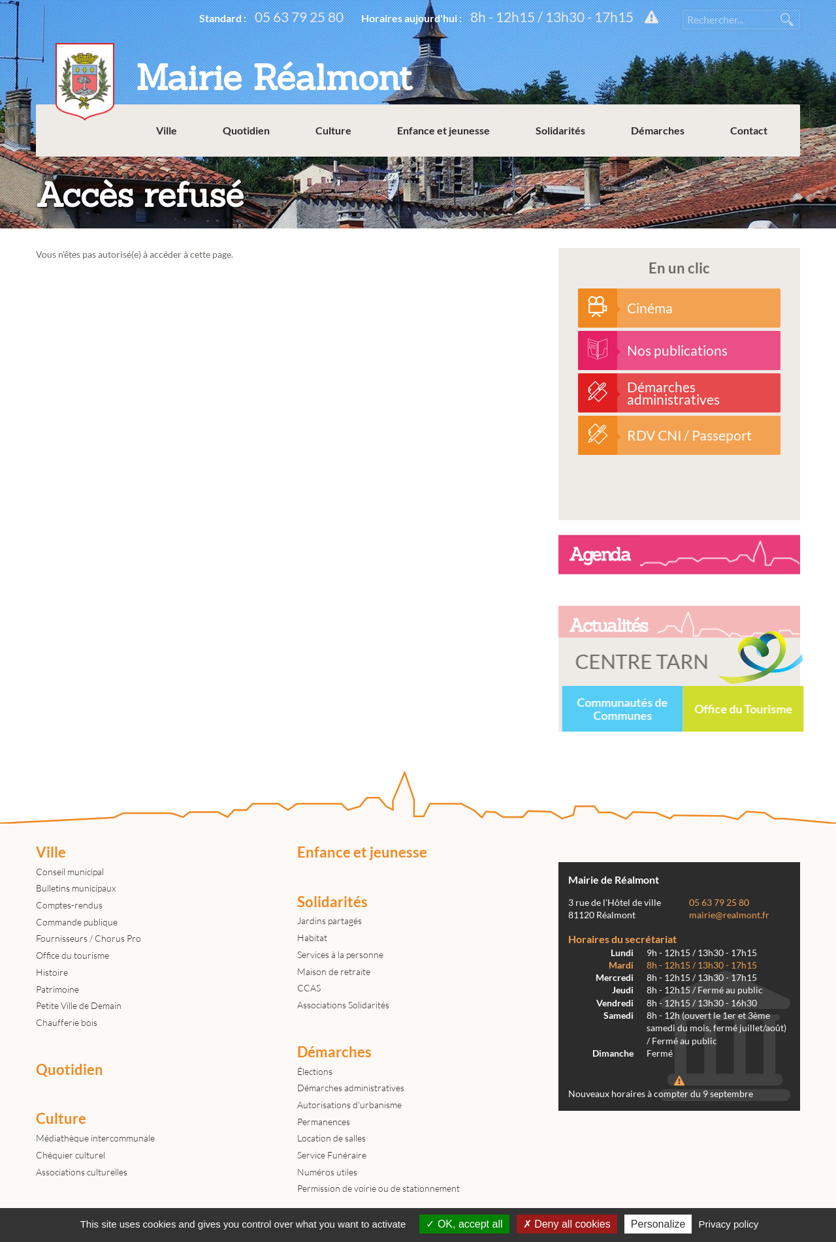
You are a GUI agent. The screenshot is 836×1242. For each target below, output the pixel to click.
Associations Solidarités (343, 1004)
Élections (314, 1071)
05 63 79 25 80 (299, 16)
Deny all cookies (567, 1224)
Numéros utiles (327, 1171)
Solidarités (560, 130)
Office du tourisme (72, 955)
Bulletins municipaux (76, 887)
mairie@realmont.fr (729, 915)
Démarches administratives (350, 1087)
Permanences (323, 1121)
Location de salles (331, 1137)
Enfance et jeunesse (443, 130)
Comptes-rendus (69, 904)
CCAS (309, 987)
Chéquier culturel (70, 1154)
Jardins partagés (329, 920)
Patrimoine (57, 989)
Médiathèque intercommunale (95, 1137)
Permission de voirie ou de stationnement (378, 1188)
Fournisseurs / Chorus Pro (88, 938)
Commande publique (77, 921)
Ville (166, 130)
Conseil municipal (70, 871)
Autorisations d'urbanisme (349, 1104)
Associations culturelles (81, 1171)
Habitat (312, 937)
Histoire (52, 972)
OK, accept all (464, 1224)
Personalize (658, 1224)
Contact (748, 130)
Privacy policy (729, 1224)
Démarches (657, 130)
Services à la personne (340, 954)
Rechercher (787, 19)
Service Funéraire (331, 1154)
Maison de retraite (333, 971)
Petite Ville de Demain (78, 1005)
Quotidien (246, 130)
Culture (333, 130)
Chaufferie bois (66, 1022)
